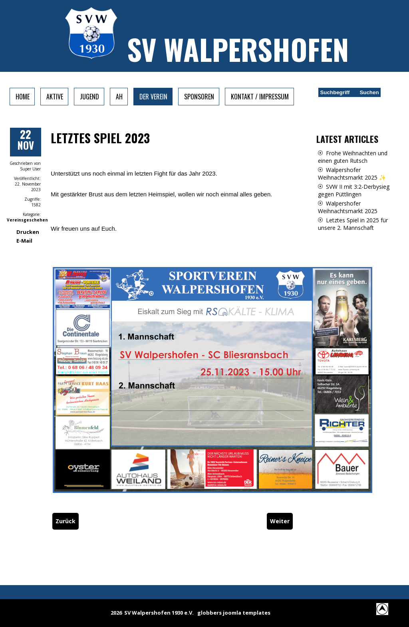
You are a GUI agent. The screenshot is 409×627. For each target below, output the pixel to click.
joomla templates (246, 612)
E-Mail (24, 240)
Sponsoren (199, 96)
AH (119, 96)
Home (23, 96)
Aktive (54, 96)
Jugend (89, 96)
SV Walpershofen (238, 49)
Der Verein (153, 96)
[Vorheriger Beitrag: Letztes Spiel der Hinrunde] (65, 521)
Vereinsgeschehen (27, 220)
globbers (209, 612)
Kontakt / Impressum (260, 96)
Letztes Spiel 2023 (100, 138)
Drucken (27, 231)
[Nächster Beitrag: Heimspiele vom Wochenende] (280, 521)
